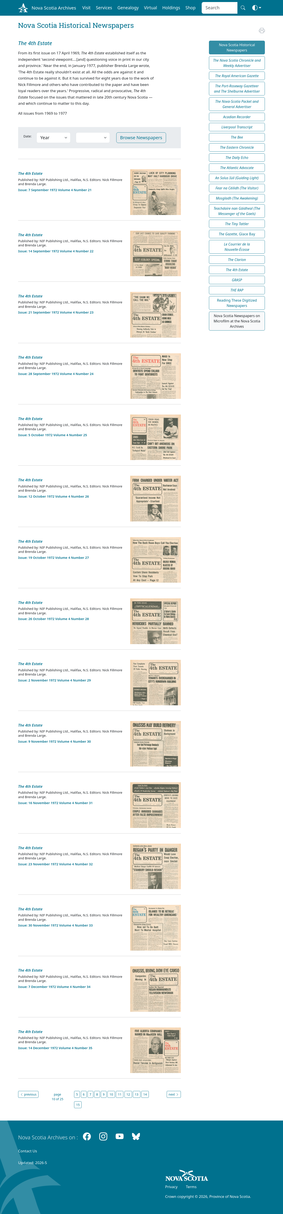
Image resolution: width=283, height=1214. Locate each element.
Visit (86, 8)
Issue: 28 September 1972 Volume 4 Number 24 (56, 373)
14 (145, 1094)
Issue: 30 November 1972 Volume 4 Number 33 (55, 925)
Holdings (171, 8)
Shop (190, 8)
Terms (191, 1186)
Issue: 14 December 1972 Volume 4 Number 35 (55, 1048)
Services (104, 8)
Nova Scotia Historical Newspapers (237, 47)
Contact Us (27, 1150)
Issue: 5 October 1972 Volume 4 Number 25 (52, 435)
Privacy (171, 1186)
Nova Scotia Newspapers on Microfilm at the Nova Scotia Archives (237, 321)
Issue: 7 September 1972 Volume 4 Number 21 (55, 190)
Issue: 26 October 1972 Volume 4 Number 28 (53, 619)
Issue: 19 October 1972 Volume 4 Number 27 (53, 557)
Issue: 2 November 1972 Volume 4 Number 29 (54, 680)
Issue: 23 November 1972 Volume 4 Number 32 (55, 864)
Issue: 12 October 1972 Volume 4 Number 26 (53, 496)
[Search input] (219, 8)
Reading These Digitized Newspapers (237, 303)
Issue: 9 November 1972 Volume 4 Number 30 (54, 741)
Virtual (150, 8)
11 (119, 1094)
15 (78, 1105)
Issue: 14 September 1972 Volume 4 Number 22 (56, 251)
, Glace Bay (237, 234)
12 (128, 1094)
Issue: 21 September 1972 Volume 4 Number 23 (56, 312)
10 (111, 1094)
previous (28, 1094)
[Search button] (243, 8)
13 (136, 1094)
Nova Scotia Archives (54, 8)
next (174, 1094)
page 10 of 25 (57, 1096)
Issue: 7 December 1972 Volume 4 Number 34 (54, 986)
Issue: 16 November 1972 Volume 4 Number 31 (55, 803)
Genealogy (128, 8)
